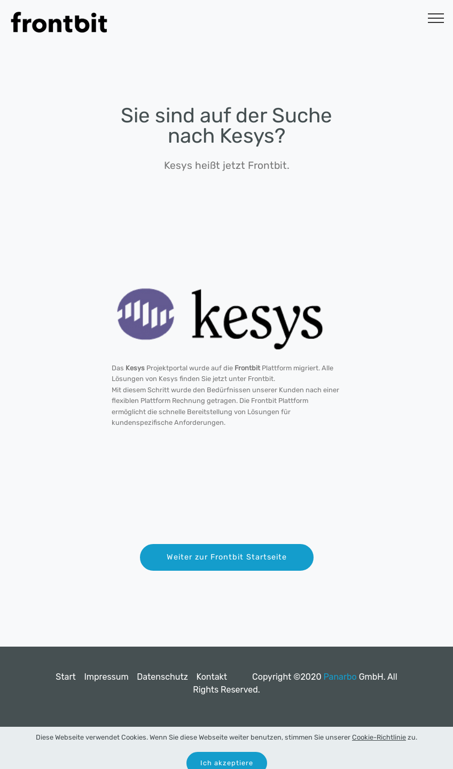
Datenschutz (162, 677)
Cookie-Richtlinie (379, 745)
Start (65, 677)
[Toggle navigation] (436, 17)
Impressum (106, 677)
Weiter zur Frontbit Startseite (227, 557)
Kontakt (211, 677)
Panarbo (339, 677)
